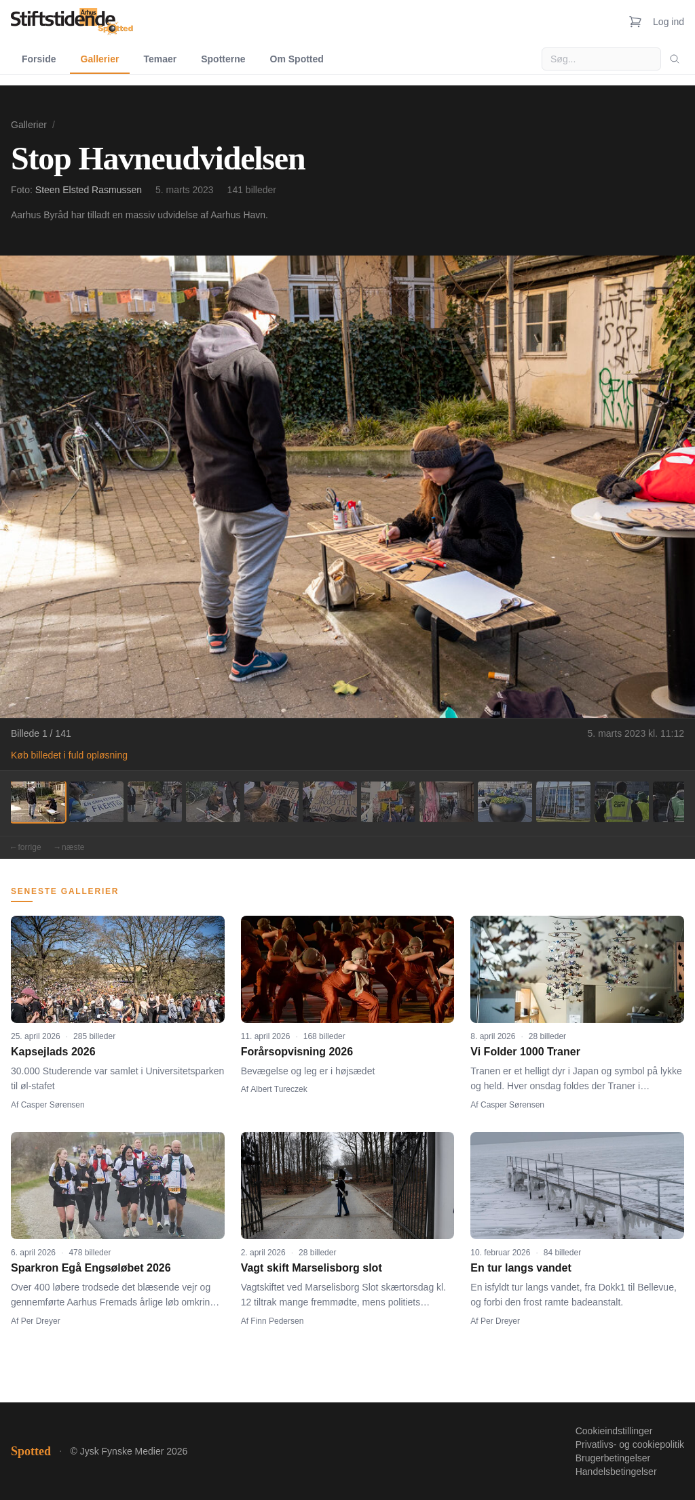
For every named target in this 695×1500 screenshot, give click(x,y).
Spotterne (223, 59)
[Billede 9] (505, 802)
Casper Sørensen (53, 1105)
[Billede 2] (96, 802)
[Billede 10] (563, 802)
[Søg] (674, 58)
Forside (39, 59)
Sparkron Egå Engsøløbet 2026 (91, 1268)
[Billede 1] (38, 802)
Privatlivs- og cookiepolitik (630, 1444)
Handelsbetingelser (616, 1471)
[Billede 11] (622, 802)
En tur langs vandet (520, 1268)
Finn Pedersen (276, 1321)
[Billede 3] (155, 802)
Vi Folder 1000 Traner (525, 1051)
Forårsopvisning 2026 (297, 1051)
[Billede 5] (271, 802)
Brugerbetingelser (613, 1458)
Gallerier (100, 59)
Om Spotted (297, 59)
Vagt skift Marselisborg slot (311, 1268)
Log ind (668, 21)
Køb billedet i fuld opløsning (69, 755)
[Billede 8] (446, 802)
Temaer (159, 59)
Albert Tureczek (278, 1089)
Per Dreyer (40, 1321)
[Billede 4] (213, 802)
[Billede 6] (330, 802)
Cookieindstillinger (614, 1430)
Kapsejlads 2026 (53, 1051)
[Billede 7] (388, 802)
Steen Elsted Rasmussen (88, 189)
